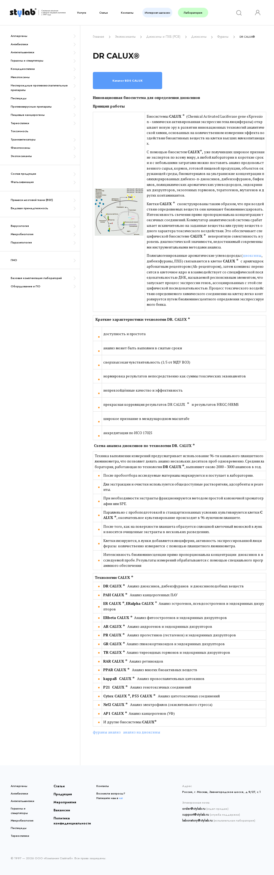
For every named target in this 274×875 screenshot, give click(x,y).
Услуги (81, 12)
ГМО (14, 260)
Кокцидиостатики (23, 69)
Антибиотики (19, 44)
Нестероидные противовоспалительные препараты (39, 87)
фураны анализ (106, 731)
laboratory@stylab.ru (196, 818)
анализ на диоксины (138, 731)
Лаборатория (193, 12)
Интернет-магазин (157, 12)
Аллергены (19, 36)
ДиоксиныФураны (202, 36)
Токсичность (19, 131)
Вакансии (60, 808)
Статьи (103, 12)
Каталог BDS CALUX (127, 80)
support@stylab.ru (194, 813)
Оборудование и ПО (25, 286)
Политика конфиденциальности (68, 817)
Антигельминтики (22, 52)
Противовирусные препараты (31, 106)
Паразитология (21, 242)
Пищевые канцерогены (28, 115)
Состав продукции (23, 173)
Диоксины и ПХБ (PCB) (159, 36)
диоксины (251, 255)
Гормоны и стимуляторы (27, 60)
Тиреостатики (20, 123)
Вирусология (20, 226)
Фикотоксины (20, 148)
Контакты (127, 12)
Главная (98, 36)
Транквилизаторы (23, 139)
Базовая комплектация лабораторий (36, 278)
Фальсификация (22, 182)
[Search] (237, 13)
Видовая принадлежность (29, 208)
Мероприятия (63, 800)
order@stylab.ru (193, 808)
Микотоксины (20, 77)
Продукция (61, 792)
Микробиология (22, 234)
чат (121, 797)
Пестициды (18, 98)
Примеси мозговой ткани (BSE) (32, 200)
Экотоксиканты (21, 156)
